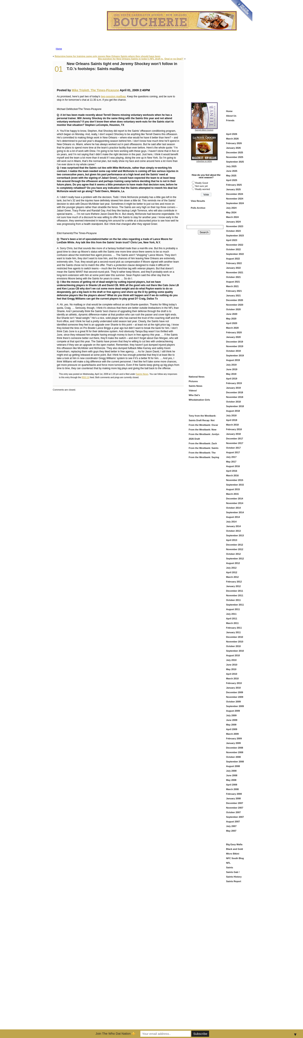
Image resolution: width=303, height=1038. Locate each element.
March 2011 (232, 623)
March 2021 (232, 286)
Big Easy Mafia (234, 844)
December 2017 (234, 438)
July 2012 (231, 568)
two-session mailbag (113, 96)
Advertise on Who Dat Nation (171, 32)
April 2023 (231, 240)
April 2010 (231, 674)
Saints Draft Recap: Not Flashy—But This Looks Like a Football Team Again (203, 421)
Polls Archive (198, 208)
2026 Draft (194, 439)
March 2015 (232, 494)
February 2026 (234, 143)
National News (196, 376)
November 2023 (234, 226)
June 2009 (231, 720)
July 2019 (231, 364)
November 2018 (234, 397)
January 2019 (233, 388)
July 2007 (231, 826)
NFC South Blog (235, 858)
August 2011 (233, 609)
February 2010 (234, 683)
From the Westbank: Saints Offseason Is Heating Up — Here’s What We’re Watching (203, 448)
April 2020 (231, 323)
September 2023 (235, 235)
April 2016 (231, 471)
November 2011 (234, 595)
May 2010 (231, 669)
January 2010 (233, 687)
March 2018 (232, 424)
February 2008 (234, 794)
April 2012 (231, 572)
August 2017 (233, 452)
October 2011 (233, 600)
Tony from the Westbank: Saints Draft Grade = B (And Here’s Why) (203, 416)
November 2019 (234, 346)
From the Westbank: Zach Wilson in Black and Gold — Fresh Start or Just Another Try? (203, 444)
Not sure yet (201, 186)
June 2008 (231, 775)
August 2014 (233, 517)
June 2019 (231, 369)
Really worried (202, 189)
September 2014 (235, 512)
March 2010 (232, 678)
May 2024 (231, 212)
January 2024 (233, 221)
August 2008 (233, 766)
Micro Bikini (232, 853)
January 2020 (233, 337)
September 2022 (235, 254)
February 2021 (234, 291)
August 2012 (233, 563)
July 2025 (231, 166)
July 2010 (231, 660)
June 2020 (231, 314)
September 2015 (235, 484)
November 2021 (234, 272)
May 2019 (231, 374)
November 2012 (234, 549)
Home (59, 48)
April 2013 (231, 540)
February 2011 (234, 627)
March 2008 (232, 789)
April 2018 (231, 420)
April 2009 (231, 729)
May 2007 (231, 831)
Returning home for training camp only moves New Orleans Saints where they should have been (107, 56)
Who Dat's (194, 395)
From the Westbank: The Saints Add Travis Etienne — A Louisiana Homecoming (203, 453)
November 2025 (234, 157)
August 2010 (233, 655)
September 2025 (235, 161)
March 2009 (232, 734)
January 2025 (233, 189)
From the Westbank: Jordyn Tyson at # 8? (203, 434)
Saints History (234, 876)
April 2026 (231, 134)
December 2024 (234, 194)
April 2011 (231, 618)
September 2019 (235, 355)
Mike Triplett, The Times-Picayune (95, 90)
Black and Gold (234, 849)
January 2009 (233, 743)
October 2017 (233, 448)
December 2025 (234, 152)
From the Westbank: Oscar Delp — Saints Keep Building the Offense (203, 425)
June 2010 (231, 664)
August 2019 (233, 360)
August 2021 (233, 281)
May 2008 (231, 780)
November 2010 (234, 641)
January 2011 (233, 632)
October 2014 (233, 508)
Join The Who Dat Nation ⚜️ (115, 1033)
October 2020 (233, 309)
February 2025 (234, 185)
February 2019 (234, 383)
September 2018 (235, 406)
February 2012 (234, 581)
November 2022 (234, 245)
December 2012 (234, 544)
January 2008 (233, 798)
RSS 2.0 (85, 377)
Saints (229, 867)
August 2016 (233, 466)
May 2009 (231, 724)
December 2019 (234, 341)
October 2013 (233, 531)
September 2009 (235, 706)
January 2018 (233, 434)
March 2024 (232, 217)
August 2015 (233, 489)
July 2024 (231, 208)
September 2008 (235, 761)
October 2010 (233, 646)
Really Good (201, 183)
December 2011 (234, 591)
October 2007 (233, 812)
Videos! (193, 390)
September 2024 (235, 203)
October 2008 (233, 757)
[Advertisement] (218, 73)
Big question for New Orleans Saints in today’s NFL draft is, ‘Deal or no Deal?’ (141, 58)
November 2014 (234, 503)
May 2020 (231, 318)
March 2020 (232, 328)
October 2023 (233, 231)
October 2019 (233, 351)
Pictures (193, 381)
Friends (230, 120)
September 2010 (235, 651)
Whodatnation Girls (199, 400)
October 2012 (233, 554)
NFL (228, 863)
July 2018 (231, 415)
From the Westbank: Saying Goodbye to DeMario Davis (203, 458)
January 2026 (233, 148)
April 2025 (231, 180)
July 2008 (231, 771)
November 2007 (234, 807)
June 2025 (231, 171)
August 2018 (233, 411)
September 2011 (235, 604)
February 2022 (234, 263)
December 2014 (234, 498)
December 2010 (234, 637)
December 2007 (234, 803)
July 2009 (231, 715)
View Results (198, 201)
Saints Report (233, 881)
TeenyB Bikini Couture (204, 129)
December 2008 (234, 747)
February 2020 (234, 332)
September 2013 (235, 535)
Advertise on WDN (204, 161)
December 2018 (234, 392)
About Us (231, 116)
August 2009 (233, 711)
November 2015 (234, 480)
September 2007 (235, 817)
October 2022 (233, 249)
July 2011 (231, 614)
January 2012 (233, 586)
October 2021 (233, 277)
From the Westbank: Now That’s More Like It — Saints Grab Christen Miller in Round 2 (203, 430)
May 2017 (231, 461)
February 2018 (234, 429)
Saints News (142, 374)
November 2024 (234, 198)
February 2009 (234, 738)
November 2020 (234, 304)
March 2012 (232, 577)
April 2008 (231, 784)
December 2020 (234, 300)
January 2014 (233, 526)
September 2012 (235, 558)
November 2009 (234, 697)
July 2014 (231, 521)
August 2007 (233, 821)
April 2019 (231, 378)
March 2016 (232, 475)
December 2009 (234, 692)
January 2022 (233, 268)
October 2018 (233, 401)
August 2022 (233, 258)
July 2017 (231, 457)
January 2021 (233, 295)
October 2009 (233, 701)
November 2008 (234, 752)
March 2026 (232, 138)
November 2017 (234, 443)
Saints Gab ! (233, 872)
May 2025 (231, 175)
